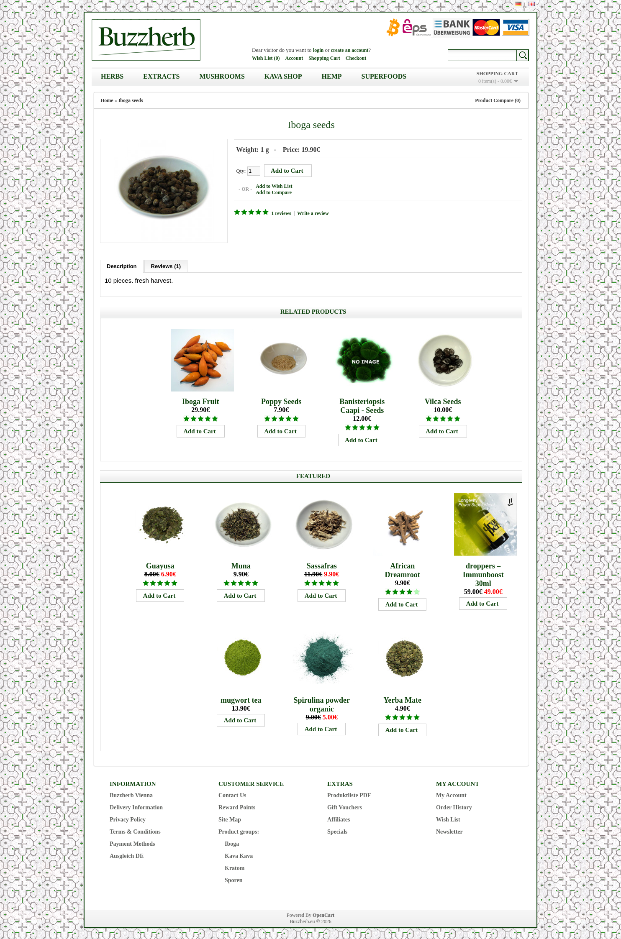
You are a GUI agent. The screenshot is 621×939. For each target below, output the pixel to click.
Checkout (356, 58)
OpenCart (323, 914)
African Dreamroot (402, 569)
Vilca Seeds (443, 400)
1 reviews (280, 213)
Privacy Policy (128, 818)
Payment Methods (132, 842)
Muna (241, 564)
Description (122, 265)
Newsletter (449, 830)
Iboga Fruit (200, 400)
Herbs (112, 76)
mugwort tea (241, 699)
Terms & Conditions (135, 830)
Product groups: (238, 830)
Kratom (234, 867)
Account (294, 58)
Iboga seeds (130, 100)
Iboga (232, 842)
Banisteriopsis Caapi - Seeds (362, 404)
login (318, 50)
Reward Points (236, 806)
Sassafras (322, 564)
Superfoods (384, 76)
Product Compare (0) (498, 100)
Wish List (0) (266, 58)
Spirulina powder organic (321, 703)
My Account (451, 794)
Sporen (234, 879)
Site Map (229, 818)
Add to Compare (272, 192)
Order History (454, 806)
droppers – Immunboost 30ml (483, 573)
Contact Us (232, 794)
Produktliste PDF (349, 794)
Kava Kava (239, 855)
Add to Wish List (272, 186)
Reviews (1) (166, 265)
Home (106, 100)
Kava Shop (283, 76)
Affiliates (338, 818)
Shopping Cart (324, 58)
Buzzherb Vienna (131, 794)
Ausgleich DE (127, 855)
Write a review (312, 213)
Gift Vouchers (344, 806)
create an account (350, 50)
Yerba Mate (402, 699)
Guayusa (160, 564)
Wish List (448, 818)
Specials (337, 830)
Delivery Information (136, 806)
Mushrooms (221, 76)
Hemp (332, 76)
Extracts (161, 76)
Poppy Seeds (281, 400)
